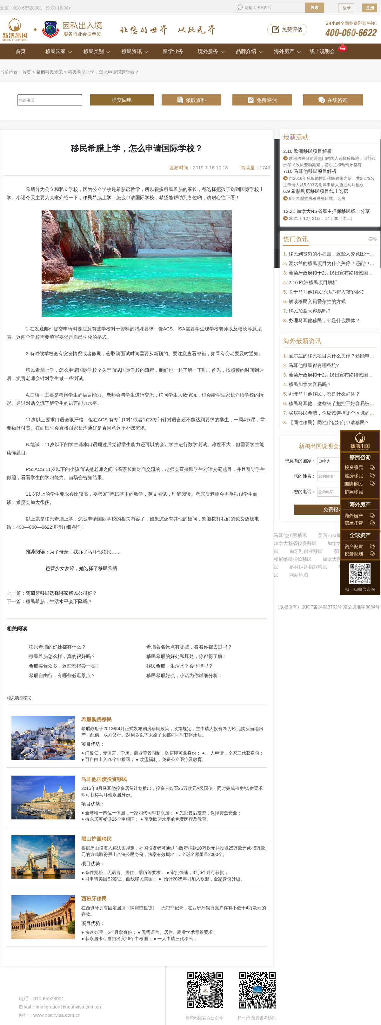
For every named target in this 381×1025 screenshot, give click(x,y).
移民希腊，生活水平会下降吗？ (59, 601)
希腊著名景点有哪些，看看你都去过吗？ (189, 646)
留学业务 (173, 51)
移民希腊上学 (97, 197)
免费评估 (292, 29)
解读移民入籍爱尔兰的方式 (317, 301)
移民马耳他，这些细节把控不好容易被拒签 (334, 403)
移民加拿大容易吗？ (310, 311)
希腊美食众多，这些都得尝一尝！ (64, 666)
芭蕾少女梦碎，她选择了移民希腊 (80, 568)
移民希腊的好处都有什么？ (57, 646)
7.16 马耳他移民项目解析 (310, 171)
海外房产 (287, 51)
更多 (373, 239)
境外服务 (211, 51)
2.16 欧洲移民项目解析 (307, 151)
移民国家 (58, 51)
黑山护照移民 (96, 839)
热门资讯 (296, 238)
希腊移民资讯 (49, 72)
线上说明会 (329, 49)
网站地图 (298, 575)
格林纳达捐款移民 (308, 567)
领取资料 (196, 100)
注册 (370, 7)
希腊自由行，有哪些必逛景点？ (62, 675)
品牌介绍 (249, 51)
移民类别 (97, 51)
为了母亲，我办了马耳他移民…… (85, 551)
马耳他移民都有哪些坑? (314, 365)
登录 (347, 7)
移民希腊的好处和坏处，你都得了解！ (186, 656)
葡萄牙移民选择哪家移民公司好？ (61, 593)
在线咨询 (337, 100)
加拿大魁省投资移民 (295, 543)
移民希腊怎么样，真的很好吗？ (62, 656)
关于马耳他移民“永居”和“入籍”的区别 (327, 292)
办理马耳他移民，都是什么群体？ (324, 320)
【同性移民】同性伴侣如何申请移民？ (329, 422)
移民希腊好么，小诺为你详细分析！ (184, 675)
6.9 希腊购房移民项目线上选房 (315, 191)
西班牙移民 (94, 898)
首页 (21, 51)
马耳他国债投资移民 (104, 779)
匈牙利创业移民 (306, 551)
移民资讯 (135, 51)
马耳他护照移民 (290, 535)
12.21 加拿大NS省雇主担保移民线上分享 (326, 211)
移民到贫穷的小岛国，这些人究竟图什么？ (334, 253)
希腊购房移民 (96, 719)
